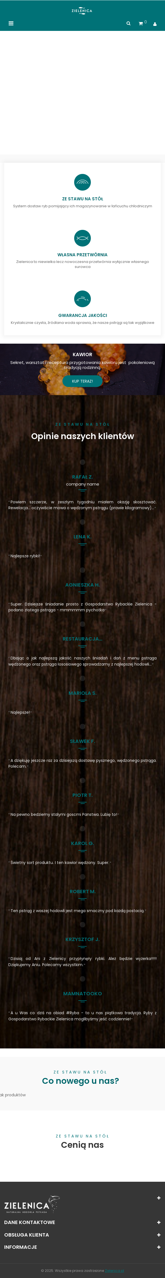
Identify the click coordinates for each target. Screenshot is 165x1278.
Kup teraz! (82, 381)
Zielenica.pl (114, 1270)
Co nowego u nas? (80, 1082)
